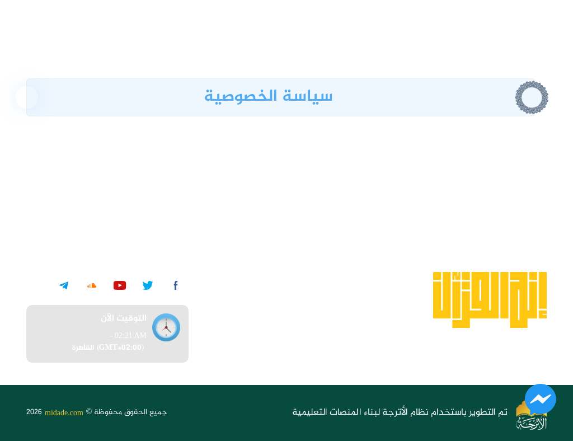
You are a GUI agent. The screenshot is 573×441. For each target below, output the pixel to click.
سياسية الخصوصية (287, 279)
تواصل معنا (302, 347)
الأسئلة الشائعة (294, 324)
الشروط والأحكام (292, 301)
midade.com (64, 413)
